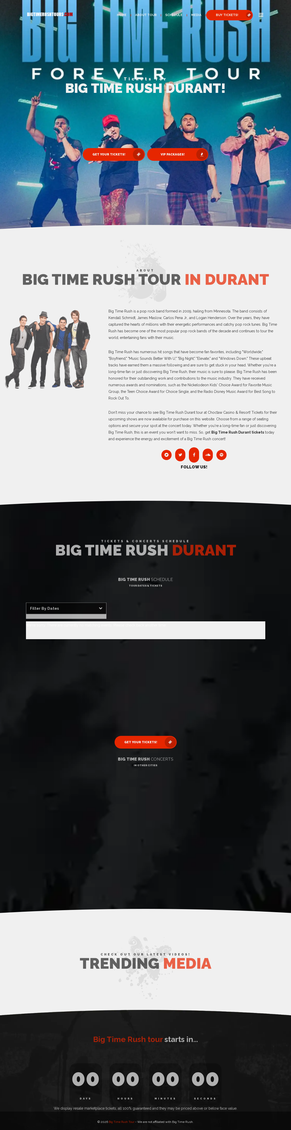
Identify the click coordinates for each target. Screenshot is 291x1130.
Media (193, 15)
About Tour (143, 15)
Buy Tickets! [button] (231, 15)
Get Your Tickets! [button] (116, 154)
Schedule (171, 15)
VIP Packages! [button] (186, 154)
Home (119, 15)
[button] (259, 15)
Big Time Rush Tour (121, 1120)
